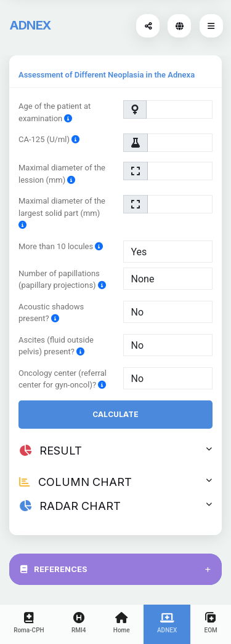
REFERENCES (115, 569)
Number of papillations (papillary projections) (62, 279)
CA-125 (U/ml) (48, 139)
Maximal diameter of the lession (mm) (61, 174)
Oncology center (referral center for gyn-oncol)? (62, 379)
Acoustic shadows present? (51, 313)
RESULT (115, 450)
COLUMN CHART (115, 481)
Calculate (115, 414)
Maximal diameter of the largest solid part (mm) (61, 212)
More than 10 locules (60, 246)
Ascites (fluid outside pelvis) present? (56, 346)
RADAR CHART (115, 505)
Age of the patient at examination (54, 112)
